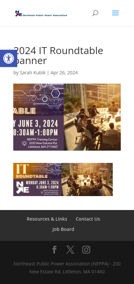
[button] (8, 58)
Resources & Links (47, 219)
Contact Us (88, 219)
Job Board (63, 229)
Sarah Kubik (33, 72)
